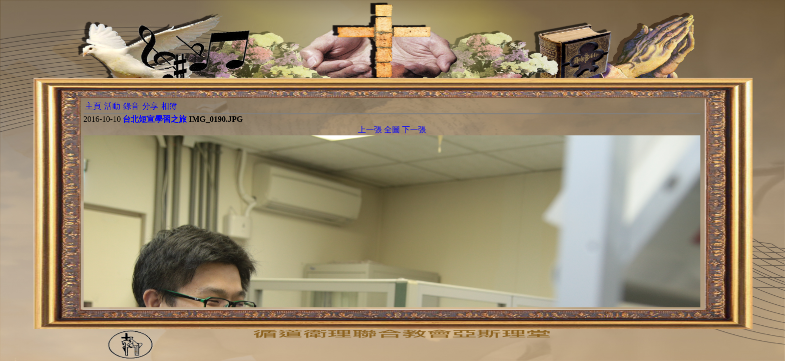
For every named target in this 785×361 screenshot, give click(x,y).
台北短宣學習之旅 (155, 119)
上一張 (370, 129)
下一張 (414, 129)
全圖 (392, 129)
